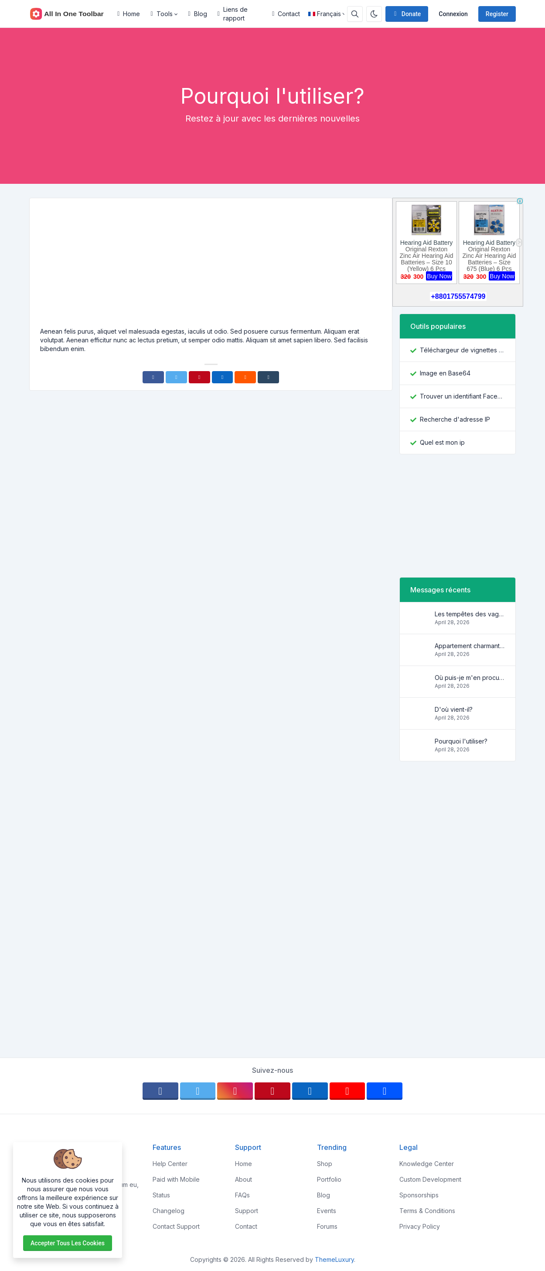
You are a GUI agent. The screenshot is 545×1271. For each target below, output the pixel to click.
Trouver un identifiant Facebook (462, 396)
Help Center (170, 1163)
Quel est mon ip (442, 442)
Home (128, 13)
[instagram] (235, 1091)
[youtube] (347, 1091)
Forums (327, 1226)
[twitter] (198, 1091)
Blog (197, 13)
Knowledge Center (426, 1163)
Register (497, 13)
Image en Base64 (445, 373)
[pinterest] (272, 1091)
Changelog (168, 1210)
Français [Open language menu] (324, 13)
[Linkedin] (222, 377)
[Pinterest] (199, 377)
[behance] (384, 1091)
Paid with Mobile (176, 1179)
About (243, 1179)
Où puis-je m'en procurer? (470, 677)
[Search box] (355, 14)
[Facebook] (153, 377)
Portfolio (329, 1179)
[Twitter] (176, 377)
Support (246, 1210)
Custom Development (430, 1179)
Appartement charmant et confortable (470, 645)
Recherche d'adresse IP (455, 419)
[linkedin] (310, 1091)
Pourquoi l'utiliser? (461, 741)
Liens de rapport (233, 14)
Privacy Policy (419, 1226)
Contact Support (176, 1226)
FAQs (242, 1195)
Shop (324, 1163)
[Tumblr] (268, 377)
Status (161, 1195)
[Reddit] (245, 377)
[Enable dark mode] (374, 14)
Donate (406, 13)
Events (326, 1210)
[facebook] (160, 1091)
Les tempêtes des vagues (470, 614)
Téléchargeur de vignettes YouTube (462, 350)
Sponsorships (419, 1195)
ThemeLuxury (334, 1259)
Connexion (453, 13)
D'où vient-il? (454, 709)
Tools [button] (161, 13)
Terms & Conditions (427, 1210)
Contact (286, 13)
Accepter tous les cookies (68, 1243)
